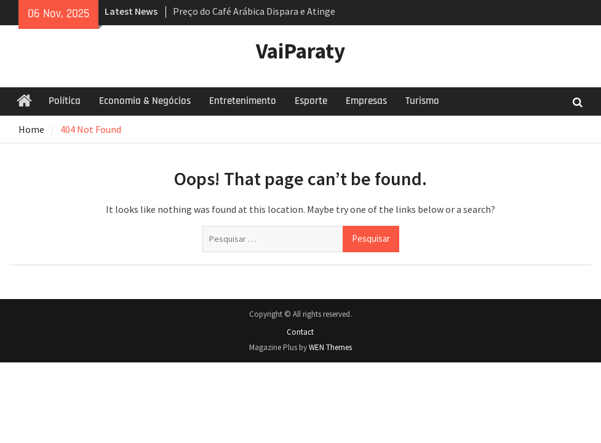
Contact (300, 332)
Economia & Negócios (145, 101)
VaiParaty (300, 51)
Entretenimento (242, 101)
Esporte (311, 101)
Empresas (366, 101)
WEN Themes (330, 347)
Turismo (422, 101)
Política (65, 101)
